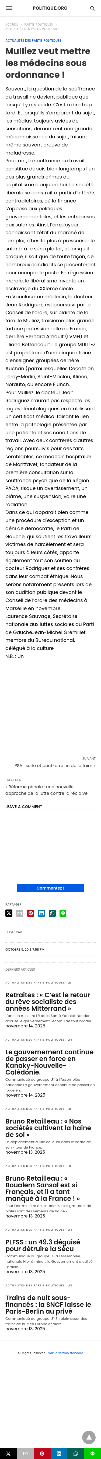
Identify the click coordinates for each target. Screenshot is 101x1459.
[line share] (63, 913)
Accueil (11, 25)
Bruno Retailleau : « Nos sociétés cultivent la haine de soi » (48, 1128)
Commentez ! (50, 888)
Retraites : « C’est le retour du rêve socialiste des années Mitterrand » (47, 1002)
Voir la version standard (65, 1353)
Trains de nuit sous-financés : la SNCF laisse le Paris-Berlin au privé (48, 1304)
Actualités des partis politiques (32, 29)
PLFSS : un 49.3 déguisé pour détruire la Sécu (42, 1245)
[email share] (19, 913)
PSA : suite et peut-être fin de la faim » (55, 765)
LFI (70, 1040)
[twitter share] (8, 913)
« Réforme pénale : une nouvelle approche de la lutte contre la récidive (46, 790)
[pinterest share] (30, 913)
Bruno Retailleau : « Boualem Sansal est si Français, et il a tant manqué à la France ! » (42, 1188)
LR (69, 983)
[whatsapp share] (52, 913)
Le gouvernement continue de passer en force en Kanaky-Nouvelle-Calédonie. (49, 1062)
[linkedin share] (41, 913)
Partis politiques (39, 25)
